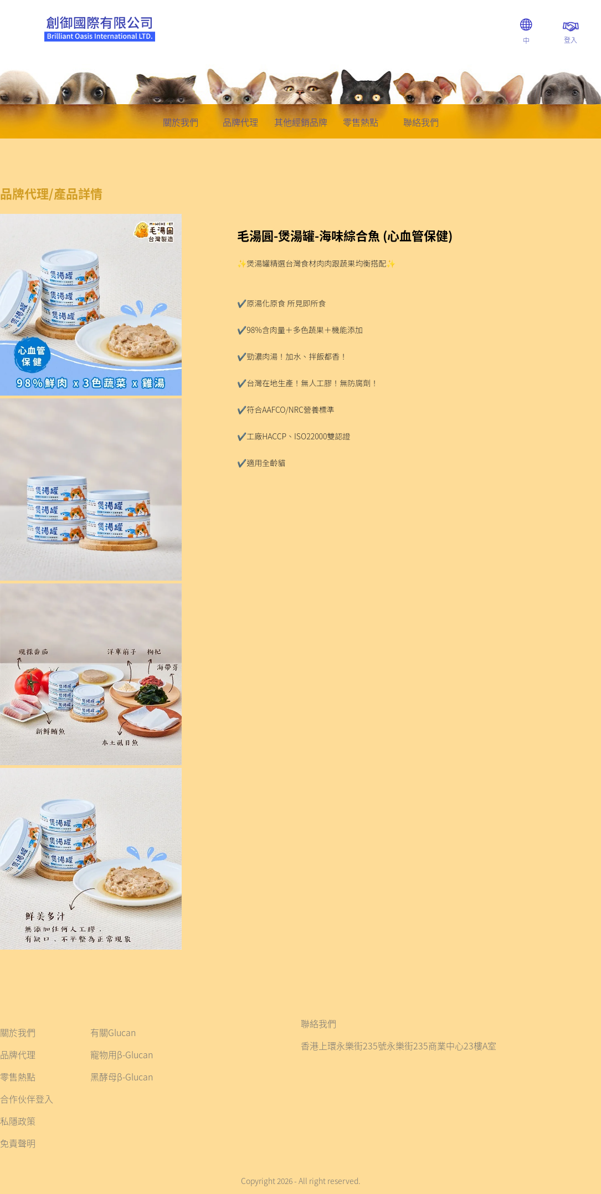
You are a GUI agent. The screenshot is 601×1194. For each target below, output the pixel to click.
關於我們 (180, 122)
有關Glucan (113, 1032)
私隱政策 (17, 1121)
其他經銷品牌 (300, 122)
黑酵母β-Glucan (121, 1076)
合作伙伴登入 (26, 1098)
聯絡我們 (421, 122)
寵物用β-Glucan (121, 1054)
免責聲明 (17, 1143)
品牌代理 (240, 122)
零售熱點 (360, 122)
